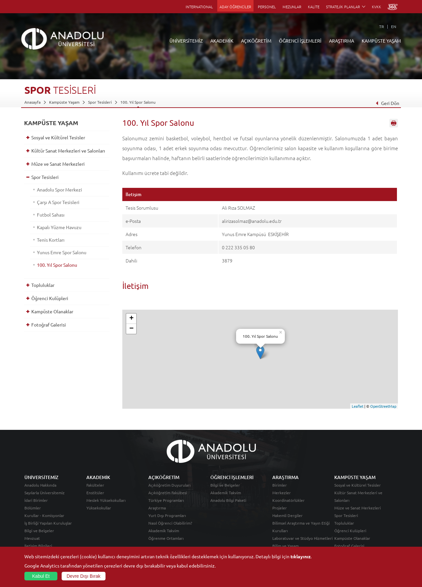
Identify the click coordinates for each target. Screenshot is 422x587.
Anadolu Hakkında (40, 485)
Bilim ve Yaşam (285, 545)
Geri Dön (387, 103)
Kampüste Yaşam (64, 102)
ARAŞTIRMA (341, 41)
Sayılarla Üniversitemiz (44, 492)
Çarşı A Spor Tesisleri (58, 202)
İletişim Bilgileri (38, 545)
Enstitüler (95, 492)
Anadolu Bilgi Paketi (228, 500)
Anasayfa (32, 102)
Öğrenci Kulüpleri (49, 298)
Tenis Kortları (51, 240)
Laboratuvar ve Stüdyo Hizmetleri (302, 538)
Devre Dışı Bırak (84, 576)
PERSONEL (267, 6)
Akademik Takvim (163, 530)
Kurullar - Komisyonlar (44, 515)
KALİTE (313, 6)
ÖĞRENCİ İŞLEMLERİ (300, 41)
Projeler (279, 507)
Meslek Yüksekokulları (106, 500)
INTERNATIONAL (199, 6)
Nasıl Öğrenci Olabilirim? (170, 523)
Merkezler (281, 492)
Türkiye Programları (166, 500)
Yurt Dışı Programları (167, 515)
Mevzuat (32, 538)
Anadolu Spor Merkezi (59, 189)
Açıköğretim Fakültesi (167, 492)
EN (393, 26)
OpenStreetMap (383, 406)
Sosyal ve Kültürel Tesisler (58, 137)
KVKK (376, 6)
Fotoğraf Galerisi (48, 325)
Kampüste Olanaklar (52, 311)
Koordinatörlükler (288, 500)
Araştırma (157, 507)
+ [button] (131, 319)
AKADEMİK (221, 41)
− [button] (131, 329)
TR (381, 26)
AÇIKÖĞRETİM (256, 41)
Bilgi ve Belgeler (39, 530)
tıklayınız (300, 556)
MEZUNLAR (292, 6)
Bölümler (32, 507)
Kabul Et (41, 576)
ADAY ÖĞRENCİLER (235, 6)
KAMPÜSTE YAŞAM (381, 41)
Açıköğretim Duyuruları (169, 485)
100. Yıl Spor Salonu (138, 102)
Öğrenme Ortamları (166, 538)
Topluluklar (42, 285)
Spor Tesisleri (100, 102)
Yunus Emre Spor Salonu (61, 252)
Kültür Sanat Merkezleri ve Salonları (68, 151)
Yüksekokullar (98, 507)
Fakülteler (95, 485)
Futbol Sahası (51, 215)
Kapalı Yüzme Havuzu (59, 227)
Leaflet (357, 406)
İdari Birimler (36, 500)
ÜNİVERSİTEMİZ (186, 41)
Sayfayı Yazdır (393, 123)
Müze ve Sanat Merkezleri (58, 164)
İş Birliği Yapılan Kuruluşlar (48, 523)
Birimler (279, 485)
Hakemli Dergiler (287, 515)
